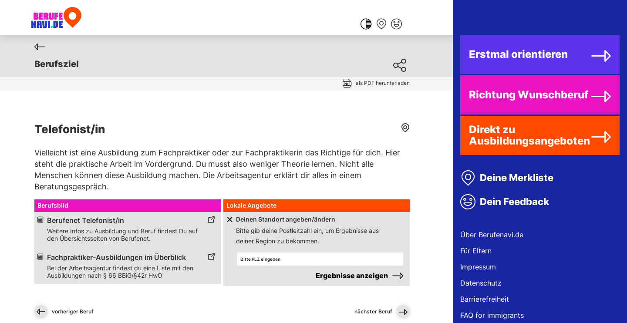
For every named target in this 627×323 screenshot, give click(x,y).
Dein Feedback (514, 201)
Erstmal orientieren (518, 54)
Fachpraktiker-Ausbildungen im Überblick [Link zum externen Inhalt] (116, 257)
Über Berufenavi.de (491, 234)
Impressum (478, 266)
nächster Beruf (382, 311)
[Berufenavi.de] (56, 17)
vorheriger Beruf (64, 311)
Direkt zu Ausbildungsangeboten (529, 135)
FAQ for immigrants (492, 315)
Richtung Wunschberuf (528, 94)
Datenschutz (481, 283)
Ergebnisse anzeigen (352, 275)
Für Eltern (476, 250)
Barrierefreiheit (484, 299)
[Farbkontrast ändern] (366, 25)
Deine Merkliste (516, 177)
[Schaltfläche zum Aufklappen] (229, 219)
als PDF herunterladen (383, 83)
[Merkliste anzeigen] (381, 25)
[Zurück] (39, 46)
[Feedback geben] (396, 25)
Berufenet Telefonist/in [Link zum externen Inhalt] (85, 220)
